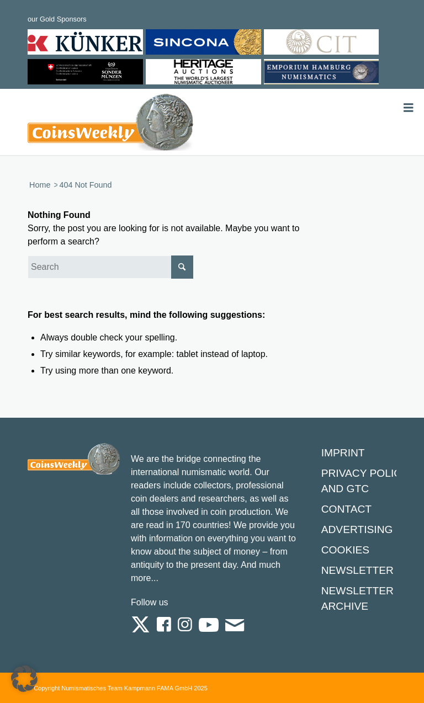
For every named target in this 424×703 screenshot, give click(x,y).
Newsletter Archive (357, 598)
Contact (346, 509)
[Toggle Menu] (409, 108)
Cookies (345, 550)
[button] (24, 678)
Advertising (357, 529)
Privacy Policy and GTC (365, 480)
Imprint (343, 453)
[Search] (110, 267)
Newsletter (357, 570)
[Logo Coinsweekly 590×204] (110, 124)
